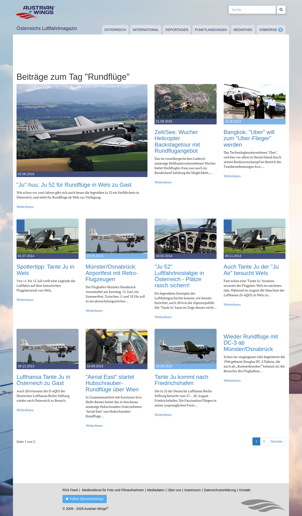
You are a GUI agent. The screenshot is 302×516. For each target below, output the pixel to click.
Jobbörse (268, 30)
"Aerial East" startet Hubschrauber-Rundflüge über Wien (112, 383)
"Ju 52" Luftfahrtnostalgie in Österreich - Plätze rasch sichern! (179, 275)
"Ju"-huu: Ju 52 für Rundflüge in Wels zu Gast (74, 185)
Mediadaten (155, 490)
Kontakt (244, 490)
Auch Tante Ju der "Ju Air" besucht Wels (251, 269)
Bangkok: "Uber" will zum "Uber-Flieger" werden (249, 138)
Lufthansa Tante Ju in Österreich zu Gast (43, 380)
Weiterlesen (25, 206)
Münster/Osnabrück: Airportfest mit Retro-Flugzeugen (112, 272)
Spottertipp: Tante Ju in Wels (45, 269)
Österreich (115, 30)
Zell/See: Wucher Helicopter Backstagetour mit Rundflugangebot (177, 141)
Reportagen (176, 30)
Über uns (174, 490)
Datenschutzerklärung (220, 490)
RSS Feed (70, 490)
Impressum (192, 490)
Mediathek (242, 30)
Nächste (276, 441)
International (146, 30)
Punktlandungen (211, 30)
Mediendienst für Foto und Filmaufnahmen (113, 490)
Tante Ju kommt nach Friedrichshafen (181, 380)
